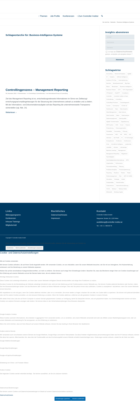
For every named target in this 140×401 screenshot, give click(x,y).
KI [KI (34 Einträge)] (122, 137)
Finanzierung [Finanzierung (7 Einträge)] (110, 128)
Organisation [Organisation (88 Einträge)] (109, 163)
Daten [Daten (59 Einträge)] (117, 115)
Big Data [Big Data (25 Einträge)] (127, 83)
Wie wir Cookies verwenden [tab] (9, 261)
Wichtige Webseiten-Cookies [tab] (9, 277)
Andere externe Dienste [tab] (7, 331)
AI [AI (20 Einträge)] (107, 77)
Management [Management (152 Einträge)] (121, 150)
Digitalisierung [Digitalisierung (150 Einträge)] (125, 121)
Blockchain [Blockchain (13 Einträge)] (115, 86)
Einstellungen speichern (63, 398)
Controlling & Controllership (37, 93)
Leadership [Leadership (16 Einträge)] (128, 144)
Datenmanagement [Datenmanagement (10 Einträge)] (111, 118)
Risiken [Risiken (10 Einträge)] (123, 172)
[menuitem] (43, 16)
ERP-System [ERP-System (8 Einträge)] (109, 125)
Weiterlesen (11, 112)
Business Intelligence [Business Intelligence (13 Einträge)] (126, 86)
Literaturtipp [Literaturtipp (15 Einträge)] (123, 147)
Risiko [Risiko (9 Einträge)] (129, 172)
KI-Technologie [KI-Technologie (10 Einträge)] (129, 137)
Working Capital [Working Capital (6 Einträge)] (118, 192)
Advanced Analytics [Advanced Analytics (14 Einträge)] (120, 73)
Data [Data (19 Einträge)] (116, 109)
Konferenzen (11, 218)
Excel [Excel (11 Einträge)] (121, 125)
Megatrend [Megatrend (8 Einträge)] (124, 153)
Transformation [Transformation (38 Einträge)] (120, 182)
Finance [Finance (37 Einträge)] (127, 125)
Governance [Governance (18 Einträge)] (109, 134)
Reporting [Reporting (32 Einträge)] (109, 172)
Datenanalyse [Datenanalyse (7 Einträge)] (125, 115)
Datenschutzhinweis (124, 52)
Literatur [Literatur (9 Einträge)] (115, 147)
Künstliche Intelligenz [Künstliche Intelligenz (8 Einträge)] (117, 144)
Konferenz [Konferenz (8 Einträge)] (119, 141)
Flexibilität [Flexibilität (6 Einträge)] (109, 131)
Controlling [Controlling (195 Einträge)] (119, 99)
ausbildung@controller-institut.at (109, 222)
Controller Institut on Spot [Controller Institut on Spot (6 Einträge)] (121, 96)
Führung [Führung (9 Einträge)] (125, 131)
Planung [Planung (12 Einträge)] (121, 166)
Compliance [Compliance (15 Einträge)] (125, 93)
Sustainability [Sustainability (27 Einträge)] (110, 182)
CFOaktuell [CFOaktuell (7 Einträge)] (109, 93)
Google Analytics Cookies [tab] (8, 314)
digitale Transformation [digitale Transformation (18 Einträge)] (112, 121)
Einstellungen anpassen (35, 248)
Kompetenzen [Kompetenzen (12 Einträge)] (110, 141)
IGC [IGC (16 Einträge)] (130, 134)
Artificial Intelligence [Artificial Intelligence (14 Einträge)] (122, 77)
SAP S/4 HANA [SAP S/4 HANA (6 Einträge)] (128, 176)
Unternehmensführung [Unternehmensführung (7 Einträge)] (122, 185)
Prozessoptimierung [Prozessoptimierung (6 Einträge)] (124, 169)
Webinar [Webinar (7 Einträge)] (114, 189)
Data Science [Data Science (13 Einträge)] (122, 112)
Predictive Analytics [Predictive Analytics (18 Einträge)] (111, 169)
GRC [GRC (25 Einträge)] (116, 134)
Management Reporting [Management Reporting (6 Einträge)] (112, 153)
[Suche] (101, 16)
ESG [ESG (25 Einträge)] (117, 125)
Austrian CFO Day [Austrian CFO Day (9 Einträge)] (111, 80)
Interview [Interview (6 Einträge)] (108, 137)
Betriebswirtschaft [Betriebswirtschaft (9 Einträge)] (118, 83)
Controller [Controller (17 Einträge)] (109, 96)
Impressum (55, 218)
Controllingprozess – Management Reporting (37, 90)
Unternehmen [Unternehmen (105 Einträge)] (110, 185)
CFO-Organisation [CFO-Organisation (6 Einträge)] (128, 89)
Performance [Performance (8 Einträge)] (119, 163)
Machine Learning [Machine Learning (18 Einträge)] (111, 150)
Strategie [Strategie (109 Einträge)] (116, 179)
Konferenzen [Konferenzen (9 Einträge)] (127, 141)
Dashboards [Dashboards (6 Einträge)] (109, 109)
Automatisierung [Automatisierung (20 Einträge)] (123, 80)
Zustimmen (10, 248)
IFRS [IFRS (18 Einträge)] (125, 134)
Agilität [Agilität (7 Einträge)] (129, 73)
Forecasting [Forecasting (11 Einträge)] (117, 131)
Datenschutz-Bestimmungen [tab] (9, 388)
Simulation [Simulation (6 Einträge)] (109, 179)
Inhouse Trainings (13, 222)
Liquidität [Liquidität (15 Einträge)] (108, 147)
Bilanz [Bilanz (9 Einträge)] (108, 86)
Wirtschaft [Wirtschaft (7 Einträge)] (109, 192)
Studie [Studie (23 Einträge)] (123, 179)
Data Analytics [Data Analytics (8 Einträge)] (124, 109)
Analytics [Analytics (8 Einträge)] (112, 77)
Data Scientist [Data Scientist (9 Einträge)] (110, 115)
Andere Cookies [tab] (5, 370)
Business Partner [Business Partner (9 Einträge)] (111, 89)
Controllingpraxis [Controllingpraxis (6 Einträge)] (124, 102)
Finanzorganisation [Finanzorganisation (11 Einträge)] (121, 128)
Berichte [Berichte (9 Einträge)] (108, 83)
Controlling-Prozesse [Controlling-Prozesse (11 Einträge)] (112, 102)
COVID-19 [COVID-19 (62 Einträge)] (124, 105)
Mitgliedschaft (11, 225)
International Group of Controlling (58, 93)
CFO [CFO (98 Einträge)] (119, 89)
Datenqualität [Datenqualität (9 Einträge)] (122, 118)
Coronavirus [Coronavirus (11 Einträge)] (116, 105)
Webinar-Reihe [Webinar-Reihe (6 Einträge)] (123, 189)
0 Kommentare (22, 93)
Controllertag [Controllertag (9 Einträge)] (109, 99)
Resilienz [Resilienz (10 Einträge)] (116, 172)
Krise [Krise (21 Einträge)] (107, 144)
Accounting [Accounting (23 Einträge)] (109, 73)
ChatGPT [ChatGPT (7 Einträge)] (117, 93)
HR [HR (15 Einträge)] (121, 134)
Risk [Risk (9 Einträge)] (120, 176)
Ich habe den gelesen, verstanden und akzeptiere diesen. (118, 53)
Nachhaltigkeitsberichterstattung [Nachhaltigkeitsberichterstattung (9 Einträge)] (115, 160)
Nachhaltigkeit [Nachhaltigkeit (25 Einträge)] (110, 156)
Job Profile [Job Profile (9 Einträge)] (116, 137)
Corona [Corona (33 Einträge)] (108, 105)
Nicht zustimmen (21, 248)
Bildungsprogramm (13, 215)
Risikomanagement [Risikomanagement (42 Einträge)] (111, 176)
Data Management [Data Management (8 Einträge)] (111, 112)
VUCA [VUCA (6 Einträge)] (108, 189)
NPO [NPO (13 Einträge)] (127, 160)
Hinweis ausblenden (78, 398)
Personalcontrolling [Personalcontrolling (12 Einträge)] (111, 166)
